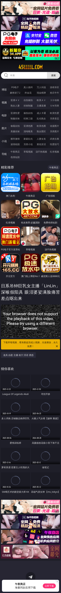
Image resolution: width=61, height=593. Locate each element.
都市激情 (15, 138)
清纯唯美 (28, 131)
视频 (4, 102)
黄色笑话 (41, 144)
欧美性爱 (54, 113)
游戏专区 (54, 87)
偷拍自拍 (28, 113)
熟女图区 (41, 131)
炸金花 (28, 92)
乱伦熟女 (41, 118)
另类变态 (54, 118)
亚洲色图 (28, 125)
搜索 (53, 75)
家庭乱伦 (28, 138)
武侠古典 (54, 138)
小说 (4, 141)
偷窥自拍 (15, 125)
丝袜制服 (28, 105)
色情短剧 (15, 157)
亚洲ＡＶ (15, 100)
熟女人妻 (15, 105)
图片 (4, 128)
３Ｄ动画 (54, 100)
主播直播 (41, 105)
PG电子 (15, 87)
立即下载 (49, 585)
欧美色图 (41, 125)
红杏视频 (54, 151)
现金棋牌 (41, 92)
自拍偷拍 (28, 100)
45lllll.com (30, 67)
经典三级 (28, 118)
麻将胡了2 (15, 92)
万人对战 (41, 87)
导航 (4, 154)
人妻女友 (41, 138)
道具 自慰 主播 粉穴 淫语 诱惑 (18, 355)
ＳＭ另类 (54, 105)
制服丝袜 (15, 118)
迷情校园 (15, 144)
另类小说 (28, 144)
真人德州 (28, 87)
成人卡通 (41, 113)
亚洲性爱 (15, 113)
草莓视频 (28, 151)
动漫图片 (54, 125)
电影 (4, 115)
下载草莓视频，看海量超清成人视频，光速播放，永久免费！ (31, 344)
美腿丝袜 (15, 131)
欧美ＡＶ (41, 100)
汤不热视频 (41, 151)
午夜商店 (15, 151)
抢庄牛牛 (54, 92)
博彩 (4, 89)
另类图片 (54, 131)
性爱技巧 (54, 144)
